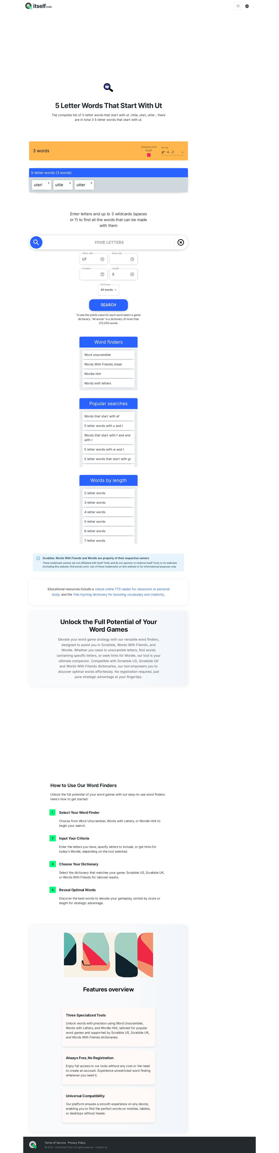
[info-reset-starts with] (102, 259)
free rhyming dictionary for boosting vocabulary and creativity (118, 594)
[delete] (181, 242)
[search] (36, 242)
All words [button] (107, 289)
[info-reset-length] (132, 274)
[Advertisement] (139, 41)
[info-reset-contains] (102, 274)
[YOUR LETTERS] (109, 242)
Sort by (164, 148)
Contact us (101, 1147)
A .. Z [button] (170, 152)
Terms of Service (55, 1142)
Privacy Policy (77, 1142)
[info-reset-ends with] (132, 259)
